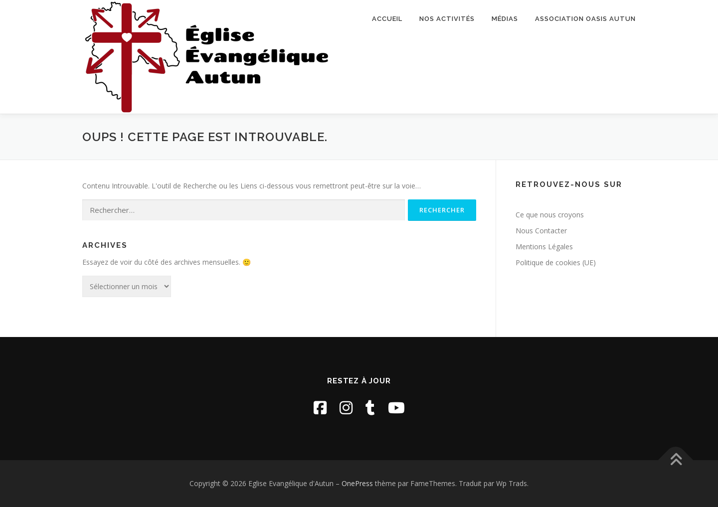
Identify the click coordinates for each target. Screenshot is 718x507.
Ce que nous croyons (550, 214)
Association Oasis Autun (585, 18)
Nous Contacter (541, 230)
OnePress (357, 483)
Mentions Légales (544, 246)
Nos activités (447, 18)
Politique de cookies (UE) (556, 262)
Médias (505, 18)
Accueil (387, 18)
